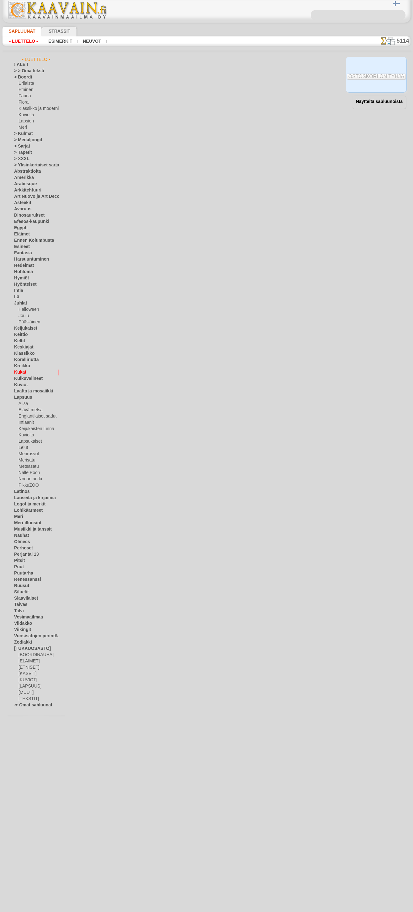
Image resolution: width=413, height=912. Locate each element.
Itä (16, 297)
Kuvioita (26, 115)
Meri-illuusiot (25, 523)
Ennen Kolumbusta (30, 240)
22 (264, 104)
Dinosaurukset (27, 215)
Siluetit (20, 592)
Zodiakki (21, 642)
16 (209, 104)
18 (227, 104)
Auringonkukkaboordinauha (155, 272)
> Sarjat (20, 146)
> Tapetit (21, 152)
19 (236, 104)
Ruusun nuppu (141, 134)
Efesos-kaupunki (28, 221)
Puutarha (22, 573)
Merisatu (26, 460)
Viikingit (21, 630)
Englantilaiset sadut (36, 416)
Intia (18, 291)
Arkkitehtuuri (25, 190)
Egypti (19, 228)
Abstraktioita (25, 171)
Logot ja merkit (27, 504)
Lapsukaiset (29, 441)
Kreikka (20, 366)
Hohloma (22, 272)
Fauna (24, 96)
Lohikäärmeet (26, 510)
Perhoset (21, 548)
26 (303, 104)
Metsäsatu (28, 466)
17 (218, 104)
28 (322, 104)
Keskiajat (22, 347)
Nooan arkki (29, 479)
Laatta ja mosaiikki (30, 391)
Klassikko (22, 353)
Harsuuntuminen (28, 259)
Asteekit (21, 203)
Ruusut (20, 586)
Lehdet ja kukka (143, 503)
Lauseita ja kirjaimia (31, 498)
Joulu (23, 316)
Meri (23, 127)
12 (173, 104)
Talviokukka (139, 226)
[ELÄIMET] (28, 661)
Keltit (19, 341)
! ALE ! (19, 64)
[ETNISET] (27, 667)
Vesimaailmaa (26, 617)
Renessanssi (24, 579)
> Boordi (21, 77)
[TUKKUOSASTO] (29, 648)
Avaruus (21, 209)
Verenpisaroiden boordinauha (156, 180)
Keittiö (20, 334)
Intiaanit (26, 422)
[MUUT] (26, 692)
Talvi (18, 611)
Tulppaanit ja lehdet (147, 549)
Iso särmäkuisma (143, 457)
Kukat (19, 372)
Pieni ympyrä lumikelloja (151, 318)
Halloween (27, 309)
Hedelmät (22, 265)
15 (200, 104)
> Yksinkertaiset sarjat (33, 165)
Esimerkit (55, 41)
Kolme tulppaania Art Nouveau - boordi (165, 595)
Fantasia (21, 253)
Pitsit (18, 561)
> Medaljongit (25, 140)
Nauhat (20, 535)
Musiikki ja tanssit (30, 529)
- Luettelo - (22, 41)
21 (255, 104)
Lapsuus (21, 397)
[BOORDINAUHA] (34, 655)
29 (332, 104)
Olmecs (20, 542)
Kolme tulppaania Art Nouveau (157, 641)
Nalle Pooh (28, 473)
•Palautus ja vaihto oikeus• (206, 867)
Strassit (52, 31)
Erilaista (26, 83)
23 (274, 104)
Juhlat (19, 303)
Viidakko (21, 623)
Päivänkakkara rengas (149, 364)
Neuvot (84, 41)
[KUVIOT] (27, 680)
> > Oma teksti (26, 71)
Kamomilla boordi (144, 410)
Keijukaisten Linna (34, 429)
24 (284, 104)
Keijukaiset (23, 328)
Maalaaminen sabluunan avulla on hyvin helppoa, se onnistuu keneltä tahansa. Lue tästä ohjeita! (379, 286)
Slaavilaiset (24, 598)
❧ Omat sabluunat (30, 705)
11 (164, 104)
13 (182, 104)
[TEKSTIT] (27, 699)
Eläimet (20, 234)
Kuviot (19, 385)
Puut (18, 567)
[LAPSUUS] (29, 686)
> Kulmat (21, 134)
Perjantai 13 (24, 554)
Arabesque (23, 184)
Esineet (20, 247)
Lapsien (25, 121)
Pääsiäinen (28, 322)
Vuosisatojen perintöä (33, 636)
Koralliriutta (24, 360)
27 (312, 104)
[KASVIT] (26, 674)
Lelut (23, 448)
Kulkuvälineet (25, 378)
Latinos (20, 491)
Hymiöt (20, 278)
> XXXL (20, 159)
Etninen (25, 90)
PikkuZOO (27, 485)
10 (155, 104)
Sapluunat (19, 31)
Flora (23, 102)
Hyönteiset (23, 284)
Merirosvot (28, 454)
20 (245, 104)
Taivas (19, 604)
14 (191, 104)
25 (293, 104)
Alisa (23, 404)
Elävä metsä (29, 410)
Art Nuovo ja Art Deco (33, 196)
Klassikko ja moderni (36, 108)
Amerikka (22, 178)
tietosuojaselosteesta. (259, 907)
